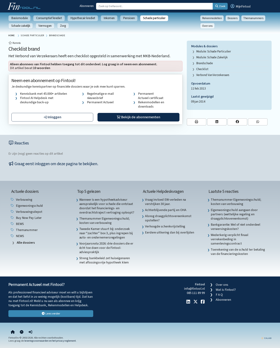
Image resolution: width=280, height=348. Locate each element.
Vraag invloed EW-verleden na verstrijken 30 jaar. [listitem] (165, 201)
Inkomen (109, 18)
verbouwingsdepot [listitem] (26, 211)
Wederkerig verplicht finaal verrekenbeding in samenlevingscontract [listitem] (229, 239)
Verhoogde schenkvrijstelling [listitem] (165, 226)
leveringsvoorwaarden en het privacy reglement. (50, 341)
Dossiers (233, 18)
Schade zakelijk (20, 26)
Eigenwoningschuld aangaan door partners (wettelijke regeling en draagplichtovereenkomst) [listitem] (234, 214)
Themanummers (253, 18)
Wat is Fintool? (226, 289)
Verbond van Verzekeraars (212, 75)
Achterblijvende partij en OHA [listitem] (165, 210)
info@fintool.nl (194, 288)
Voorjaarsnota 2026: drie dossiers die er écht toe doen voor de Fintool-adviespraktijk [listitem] (106, 247)
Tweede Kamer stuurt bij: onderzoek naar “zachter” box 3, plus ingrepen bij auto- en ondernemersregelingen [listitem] (106, 233)
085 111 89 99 (196, 293)
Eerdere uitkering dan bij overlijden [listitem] (169, 232)
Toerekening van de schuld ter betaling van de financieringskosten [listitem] (238, 251)
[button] (240, 6)
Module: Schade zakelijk (212, 57)
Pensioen (129, 18)
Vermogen (44, 26)
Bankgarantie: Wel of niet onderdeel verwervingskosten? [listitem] (235, 226)
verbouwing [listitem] (21, 199)
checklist (202, 69)
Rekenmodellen (212, 18)
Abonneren (87, 6)
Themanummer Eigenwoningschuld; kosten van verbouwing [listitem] (104, 220)
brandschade (204, 63)
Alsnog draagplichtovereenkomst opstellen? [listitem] (168, 218)
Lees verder (50, 314)
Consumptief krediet (49, 18)
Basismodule (19, 18)
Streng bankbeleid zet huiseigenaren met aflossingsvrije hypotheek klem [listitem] (104, 260)
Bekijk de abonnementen (138, 117)
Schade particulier (154, 18)
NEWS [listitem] (17, 236)
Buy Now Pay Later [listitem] (26, 217)
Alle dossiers (25, 242)
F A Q (219, 294)
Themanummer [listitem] (24, 230)
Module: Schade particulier (213, 51)
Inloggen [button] (52, 117)
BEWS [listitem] (17, 224)
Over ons (207, 26)
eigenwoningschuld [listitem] (26, 205)
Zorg (63, 26)
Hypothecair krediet (82, 18)
